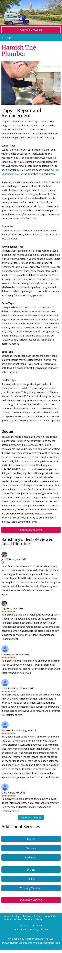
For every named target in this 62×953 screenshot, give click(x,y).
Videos (17, 919)
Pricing (16, 916)
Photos (7, 919)
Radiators (31, 857)
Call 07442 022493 (31, 29)
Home (6, 916)
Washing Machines (31, 888)
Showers (31, 848)
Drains (31, 869)
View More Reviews (31, 817)
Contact (38, 916)
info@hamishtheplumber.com (44, 942)
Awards (28, 919)
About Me (50, 916)
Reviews (26, 916)
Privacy (38, 919)
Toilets (31, 839)
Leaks (31, 879)
